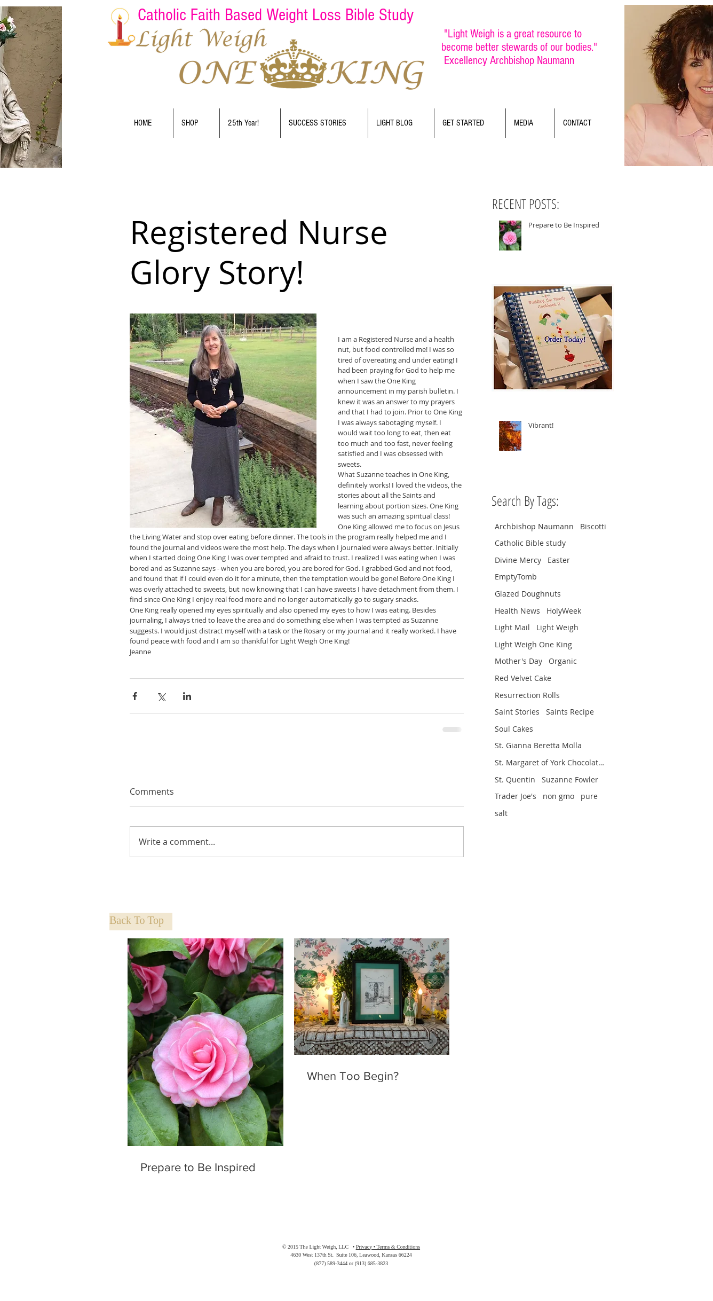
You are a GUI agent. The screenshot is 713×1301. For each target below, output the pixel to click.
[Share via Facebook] (135, 696)
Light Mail (512, 627)
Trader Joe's (515, 796)
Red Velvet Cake (523, 678)
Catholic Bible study (530, 543)
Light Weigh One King (533, 644)
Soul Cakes (514, 729)
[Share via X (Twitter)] (161, 696)
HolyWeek (563, 611)
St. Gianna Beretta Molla (538, 745)
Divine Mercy (518, 560)
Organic (563, 661)
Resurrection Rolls (527, 695)
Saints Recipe (570, 712)
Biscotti (593, 526)
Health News (517, 611)
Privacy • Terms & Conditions (388, 1247)
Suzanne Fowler (570, 779)
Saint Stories (517, 712)
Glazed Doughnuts (528, 594)
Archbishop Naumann (534, 526)
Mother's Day (518, 661)
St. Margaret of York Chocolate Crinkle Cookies (551, 762)
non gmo (558, 796)
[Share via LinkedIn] (187, 696)
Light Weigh (557, 627)
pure (589, 796)
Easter (559, 560)
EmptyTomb (516, 576)
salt (501, 813)
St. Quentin (515, 779)
